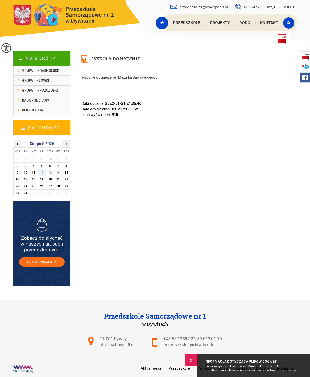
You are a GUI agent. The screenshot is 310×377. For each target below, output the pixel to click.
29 (66, 186)
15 (66, 172)
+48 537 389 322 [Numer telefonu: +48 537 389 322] (179, 338)
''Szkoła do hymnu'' (116, 59)
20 (50, 179)
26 (42, 186)
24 (25, 186)
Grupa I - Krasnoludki (41, 70)
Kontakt (269, 23)
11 (33, 172)
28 (58, 186)
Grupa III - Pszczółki (40, 90)
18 (33, 179)
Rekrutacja (32, 110)
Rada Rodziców (35, 100)
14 (58, 172)
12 (42, 172)
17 (25, 179)
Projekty (220, 23)
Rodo (245, 23)
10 (25, 172)
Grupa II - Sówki (35, 80)
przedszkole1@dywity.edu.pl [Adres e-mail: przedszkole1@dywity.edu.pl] (191, 344)
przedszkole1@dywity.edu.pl (199, 7)
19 (42, 179)
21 (58, 179)
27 (50, 186)
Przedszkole (186, 23)
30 (17, 193)
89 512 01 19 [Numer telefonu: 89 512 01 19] (209, 338)
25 (33, 186)
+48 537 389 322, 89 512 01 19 (266, 6)
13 (50, 172)
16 (17, 179)
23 (17, 186)
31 (25, 193)
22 (66, 179)
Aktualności (162, 22)
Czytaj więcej (41, 262)
